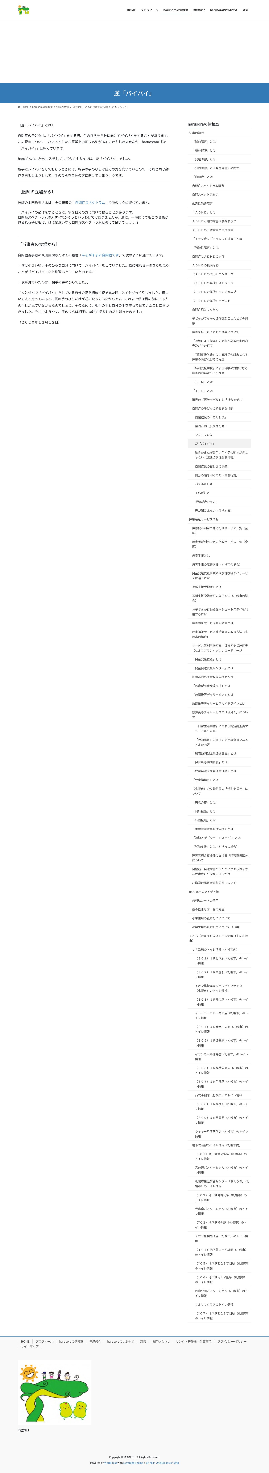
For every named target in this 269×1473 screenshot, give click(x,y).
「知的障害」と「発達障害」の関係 (215, 168)
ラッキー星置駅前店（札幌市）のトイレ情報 (221, 1133)
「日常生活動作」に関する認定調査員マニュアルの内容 (221, 728)
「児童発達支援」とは (207, 659)
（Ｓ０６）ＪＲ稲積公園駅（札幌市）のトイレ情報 (221, 1070)
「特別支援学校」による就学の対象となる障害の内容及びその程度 (220, 370)
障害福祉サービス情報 (204, 519)
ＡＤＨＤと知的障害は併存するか (214, 221)
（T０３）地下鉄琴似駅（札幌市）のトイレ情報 (221, 1224)
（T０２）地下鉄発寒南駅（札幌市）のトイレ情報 (221, 1197)
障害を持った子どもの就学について (215, 332)
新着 (143, 1341)
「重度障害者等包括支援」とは (212, 829)
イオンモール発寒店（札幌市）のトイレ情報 (221, 1056)
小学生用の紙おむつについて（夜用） (217, 927)
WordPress (110, 1462)
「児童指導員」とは (205, 780)
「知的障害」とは (204, 141)
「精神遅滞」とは (204, 150)
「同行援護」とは (204, 811)
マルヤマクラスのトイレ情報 (214, 1304)
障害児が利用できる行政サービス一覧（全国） (220, 530)
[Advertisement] (134, 51)
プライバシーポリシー (232, 1341)
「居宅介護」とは (204, 802)
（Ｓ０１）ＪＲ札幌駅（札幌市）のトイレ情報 (221, 960)
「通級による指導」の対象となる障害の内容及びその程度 (220, 343)
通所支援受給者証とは (207, 587)
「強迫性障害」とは (205, 247)
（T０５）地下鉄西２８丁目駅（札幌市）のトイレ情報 (221, 1265)
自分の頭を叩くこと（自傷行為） (217, 475)
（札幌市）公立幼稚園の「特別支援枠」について (220, 790)
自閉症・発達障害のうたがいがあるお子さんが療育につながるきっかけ (220, 871)
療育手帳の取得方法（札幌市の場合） (217, 564)
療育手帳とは (201, 555)
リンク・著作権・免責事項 (193, 1341)
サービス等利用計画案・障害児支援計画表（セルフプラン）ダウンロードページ (220, 648)
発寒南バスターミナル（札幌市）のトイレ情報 (221, 1211)
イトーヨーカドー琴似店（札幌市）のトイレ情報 (221, 1015)
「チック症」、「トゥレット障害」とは (217, 239)
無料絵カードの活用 (205, 900)
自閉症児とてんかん (205, 309)
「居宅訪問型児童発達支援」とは (214, 753)
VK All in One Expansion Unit (162, 1462)
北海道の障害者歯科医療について (214, 883)
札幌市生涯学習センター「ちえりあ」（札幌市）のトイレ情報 (222, 1183)
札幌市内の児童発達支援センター (214, 677)
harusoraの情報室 (203, 124)
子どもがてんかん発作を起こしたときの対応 (220, 320)
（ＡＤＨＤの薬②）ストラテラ (212, 283)
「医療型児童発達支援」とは (211, 686)
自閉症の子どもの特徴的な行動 (212, 408)
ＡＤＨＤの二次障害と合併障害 (212, 230)
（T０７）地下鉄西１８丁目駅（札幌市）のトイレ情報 (221, 1315)
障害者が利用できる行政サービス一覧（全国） (220, 544)
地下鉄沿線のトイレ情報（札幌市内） (217, 1145)
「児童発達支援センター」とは (212, 668)
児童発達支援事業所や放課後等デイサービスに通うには (220, 575)
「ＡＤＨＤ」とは (204, 212)
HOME (25, 1341)
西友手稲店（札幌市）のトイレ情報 (218, 1095)
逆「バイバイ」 (205, 444)
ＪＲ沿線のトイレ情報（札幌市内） (215, 949)
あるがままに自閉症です (100, 254)
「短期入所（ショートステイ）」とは (216, 838)
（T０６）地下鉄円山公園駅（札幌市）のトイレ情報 (221, 1279)
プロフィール (44, 1341)
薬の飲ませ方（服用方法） (209, 909)
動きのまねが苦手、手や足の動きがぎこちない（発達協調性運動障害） (221, 454)
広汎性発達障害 (202, 203)
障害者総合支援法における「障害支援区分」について (220, 857)
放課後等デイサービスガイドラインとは (218, 703)
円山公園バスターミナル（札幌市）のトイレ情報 (221, 1293)
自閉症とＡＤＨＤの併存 (208, 256)
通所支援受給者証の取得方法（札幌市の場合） (220, 598)
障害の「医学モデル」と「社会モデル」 (218, 399)
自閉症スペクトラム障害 (208, 185)
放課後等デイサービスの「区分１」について (220, 714)
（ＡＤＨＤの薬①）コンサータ (212, 274)
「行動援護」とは (204, 820)
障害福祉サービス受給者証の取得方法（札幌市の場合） (220, 634)
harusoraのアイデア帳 (204, 892)
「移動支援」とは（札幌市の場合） (215, 846)
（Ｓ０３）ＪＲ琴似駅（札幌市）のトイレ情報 (221, 1001)
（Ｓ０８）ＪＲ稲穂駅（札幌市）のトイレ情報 (221, 1106)
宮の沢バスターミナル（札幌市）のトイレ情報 (221, 1169)
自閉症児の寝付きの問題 (211, 466)
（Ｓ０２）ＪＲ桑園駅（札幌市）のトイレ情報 (221, 974)
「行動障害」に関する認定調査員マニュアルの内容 (221, 742)
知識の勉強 (196, 133)
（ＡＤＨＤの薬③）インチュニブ (214, 292)
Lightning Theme (133, 1462)
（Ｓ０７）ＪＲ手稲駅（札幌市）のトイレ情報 (221, 1083)
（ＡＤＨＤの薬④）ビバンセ (211, 301)
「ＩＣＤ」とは (202, 391)
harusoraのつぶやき (120, 1341)
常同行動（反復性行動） (211, 426)
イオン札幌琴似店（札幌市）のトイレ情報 (221, 1238)
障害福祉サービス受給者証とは (212, 623)
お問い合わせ (161, 1341)
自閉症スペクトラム (90, 202)
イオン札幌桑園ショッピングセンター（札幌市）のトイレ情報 (220, 988)
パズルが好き (204, 484)
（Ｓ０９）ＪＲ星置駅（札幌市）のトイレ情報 (221, 1119)
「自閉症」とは (202, 177)
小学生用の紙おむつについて (211, 918)
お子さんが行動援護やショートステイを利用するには (220, 611)
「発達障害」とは (204, 159)
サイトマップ (30, 1346)
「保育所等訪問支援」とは (209, 762)
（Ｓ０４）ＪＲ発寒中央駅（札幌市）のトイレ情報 (221, 1029)
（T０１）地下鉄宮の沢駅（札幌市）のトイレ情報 (221, 1156)
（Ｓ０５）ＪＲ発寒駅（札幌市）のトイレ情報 (221, 1042)
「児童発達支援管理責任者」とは (214, 771)
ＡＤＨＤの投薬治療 (205, 265)
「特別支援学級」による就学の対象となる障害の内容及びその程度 (220, 356)
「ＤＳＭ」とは (202, 382)
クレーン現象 (203, 435)
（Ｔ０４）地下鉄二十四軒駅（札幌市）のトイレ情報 (221, 1252)
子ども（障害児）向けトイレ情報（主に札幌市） (218, 938)
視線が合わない (205, 501)
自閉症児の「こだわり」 (211, 417)
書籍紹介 (95, 1341)
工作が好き (202, 493)
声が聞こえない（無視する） (214, 510)
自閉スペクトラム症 (205, 194)
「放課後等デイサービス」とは (212, 694)
